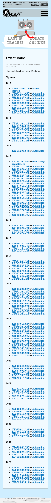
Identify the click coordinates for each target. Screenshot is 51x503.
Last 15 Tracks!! (15, 40)
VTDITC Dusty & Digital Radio (39, 4)
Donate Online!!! (37, 40)
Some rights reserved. (33, 498)
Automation (38, 93)
